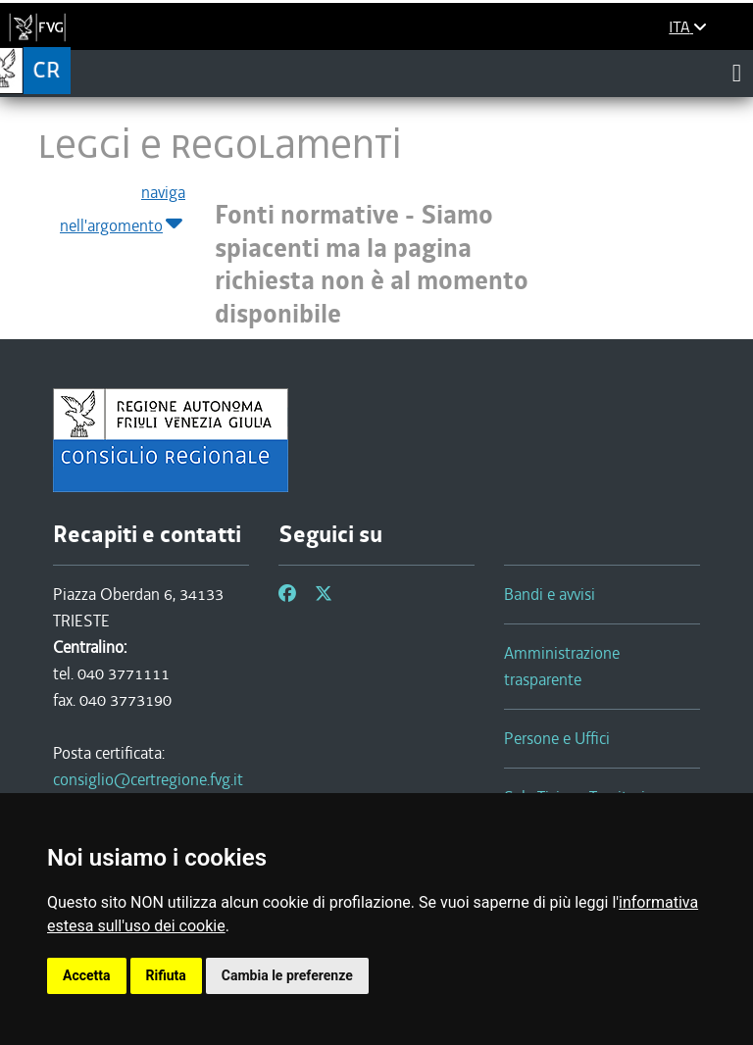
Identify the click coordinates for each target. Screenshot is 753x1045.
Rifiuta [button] (166, 975)
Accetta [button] (87, 975)
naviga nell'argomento (122, 209)
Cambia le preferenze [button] (287, 975)
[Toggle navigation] (737, 72)
